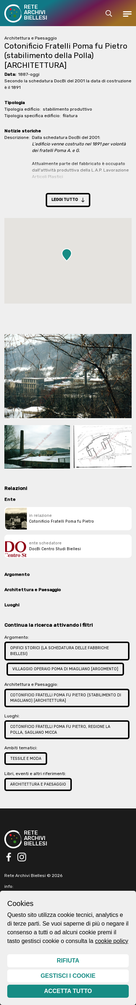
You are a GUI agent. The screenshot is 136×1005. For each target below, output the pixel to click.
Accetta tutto (68, 991)
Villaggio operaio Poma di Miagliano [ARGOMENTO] (65, 669)
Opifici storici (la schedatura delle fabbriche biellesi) (59, 651)
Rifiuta (68, 960)
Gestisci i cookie (68, 976)
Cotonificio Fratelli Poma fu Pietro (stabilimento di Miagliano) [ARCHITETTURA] (65, 698)
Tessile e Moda (25, 758)
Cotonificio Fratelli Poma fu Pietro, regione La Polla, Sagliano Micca (60, 729)
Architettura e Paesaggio (38, 784)
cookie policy (111, 941)
